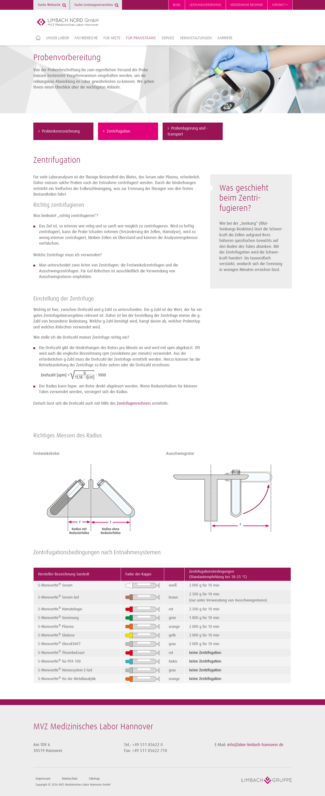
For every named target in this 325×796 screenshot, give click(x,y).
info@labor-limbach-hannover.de (255, 744)
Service (167, 38)
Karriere (224, 38)
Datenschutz (70, 779)
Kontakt (280, 5)
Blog (176, 5)
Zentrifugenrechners (134, 403)
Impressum (43, 779)
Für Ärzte (111, 38)
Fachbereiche (86, 38)
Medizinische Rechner (246, 5)
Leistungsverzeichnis (205, 5)
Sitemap (94, 779)
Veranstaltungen (196, 38)
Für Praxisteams (141, 38)
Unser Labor (57, 38)
